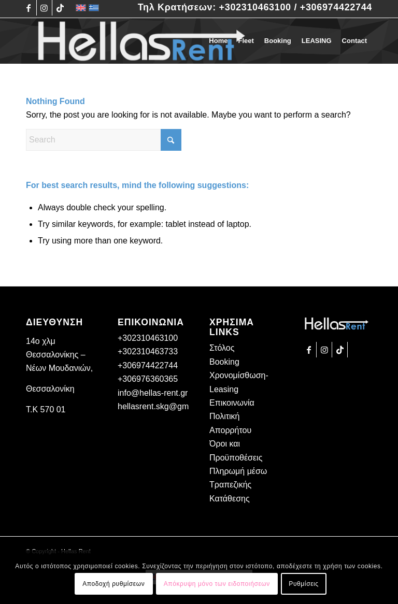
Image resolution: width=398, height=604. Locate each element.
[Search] (103, 140)
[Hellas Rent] (141, 41)
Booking (224, 361)
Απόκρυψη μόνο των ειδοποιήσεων (217, 583)
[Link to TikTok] (60, 8)
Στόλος (221, 347)
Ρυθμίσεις (303, 583)
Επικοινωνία (231, 402)
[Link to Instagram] (44, 8)
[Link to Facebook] (28, 8)
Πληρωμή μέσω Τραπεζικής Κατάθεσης (238, 485)
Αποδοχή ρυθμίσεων (113, 583)
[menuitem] (218, 41)
